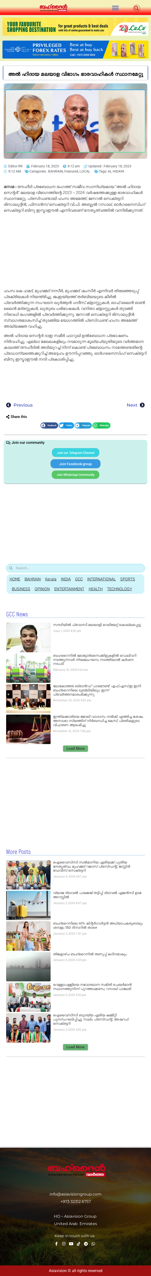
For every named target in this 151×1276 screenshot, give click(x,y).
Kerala (50, 579)
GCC (79, 579)
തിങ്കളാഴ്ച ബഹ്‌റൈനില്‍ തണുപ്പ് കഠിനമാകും (90, 954)
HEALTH (96, 589)
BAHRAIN (55, 171)
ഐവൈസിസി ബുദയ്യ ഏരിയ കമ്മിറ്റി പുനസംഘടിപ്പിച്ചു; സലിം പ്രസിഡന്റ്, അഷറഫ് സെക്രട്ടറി (90, 1019)
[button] (115, 8)
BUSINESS (21, 589)
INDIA (66, 579)
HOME (15, 579)
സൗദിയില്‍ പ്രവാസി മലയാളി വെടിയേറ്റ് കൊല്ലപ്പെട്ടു (97, 624)
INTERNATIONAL (101, 579)
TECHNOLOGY (119, 589)
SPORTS (127, 579)
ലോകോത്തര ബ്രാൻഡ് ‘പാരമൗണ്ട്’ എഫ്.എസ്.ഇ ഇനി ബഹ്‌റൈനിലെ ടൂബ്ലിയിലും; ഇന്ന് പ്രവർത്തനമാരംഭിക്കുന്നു (97, 690)
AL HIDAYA (116, 171)
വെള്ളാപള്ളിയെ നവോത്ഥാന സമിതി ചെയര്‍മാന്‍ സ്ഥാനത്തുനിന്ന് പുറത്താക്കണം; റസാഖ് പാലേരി (92, 986)
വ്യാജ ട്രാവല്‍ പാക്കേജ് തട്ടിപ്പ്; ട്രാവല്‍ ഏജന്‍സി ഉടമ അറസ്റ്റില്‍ (97, 895)
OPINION (42, 589)
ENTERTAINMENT (69, 589)
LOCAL (85, 171)
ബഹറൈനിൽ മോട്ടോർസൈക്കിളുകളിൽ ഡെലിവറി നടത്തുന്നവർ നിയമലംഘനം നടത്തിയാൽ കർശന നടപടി (94, 659)
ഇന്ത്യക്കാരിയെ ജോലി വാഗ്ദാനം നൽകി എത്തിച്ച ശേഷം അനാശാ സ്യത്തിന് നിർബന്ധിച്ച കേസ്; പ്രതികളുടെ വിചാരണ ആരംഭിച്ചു (98, 720)
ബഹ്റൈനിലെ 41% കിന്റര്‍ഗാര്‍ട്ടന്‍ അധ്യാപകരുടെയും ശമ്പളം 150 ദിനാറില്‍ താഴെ (98, 925)
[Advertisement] (75, 251)
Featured (71, 171)
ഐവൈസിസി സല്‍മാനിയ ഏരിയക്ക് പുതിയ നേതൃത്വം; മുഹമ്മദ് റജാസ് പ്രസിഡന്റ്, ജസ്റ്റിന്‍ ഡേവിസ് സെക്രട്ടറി (91, 866)
